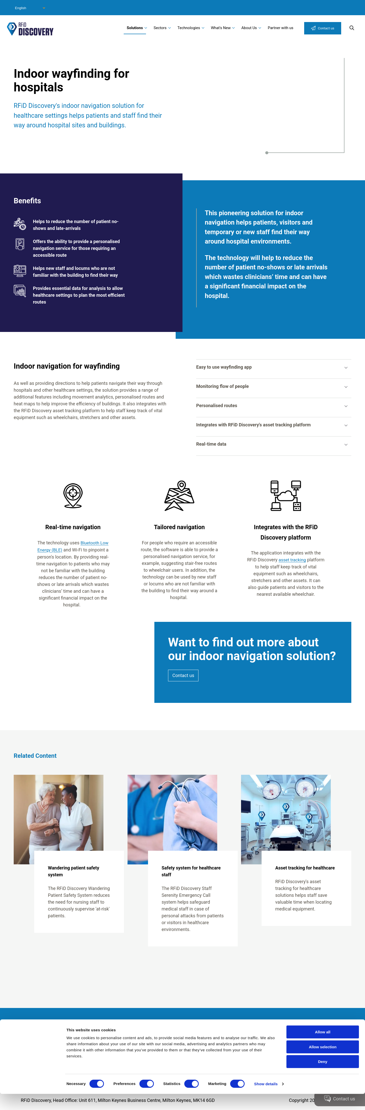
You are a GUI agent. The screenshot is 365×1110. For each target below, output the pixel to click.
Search (352, 28)
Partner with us (281, 28)
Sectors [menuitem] (160, 28)
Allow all (323, 1048)
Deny (322, 1078)
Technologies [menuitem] (188, 28)
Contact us (326, 28)
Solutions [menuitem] (135, 28)
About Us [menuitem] (249, 28)
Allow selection (322, 1063)
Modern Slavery (46, 1030)
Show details (266, 1100)
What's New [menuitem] (221, 28)
